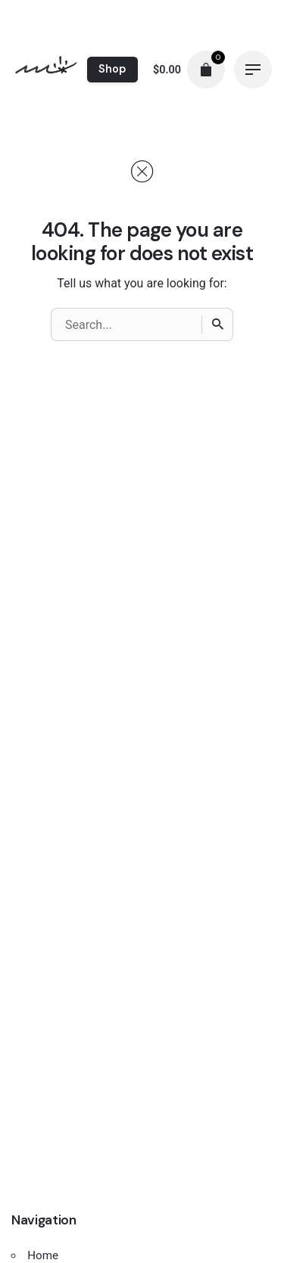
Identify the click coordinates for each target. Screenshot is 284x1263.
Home (42, 1255)
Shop (112, 69)
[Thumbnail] (46, 69)
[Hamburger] (253, 69)
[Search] (217, 324)
